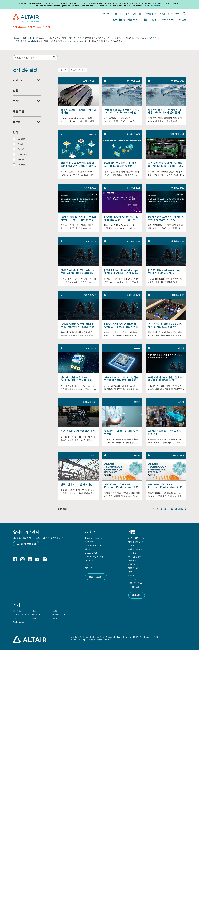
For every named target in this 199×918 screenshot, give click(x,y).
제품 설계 (132, 560)
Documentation (92, 553)
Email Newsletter (59, 614)
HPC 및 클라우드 (135, 556)
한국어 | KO (173, 14)
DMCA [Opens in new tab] (135, 637)
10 (172, 509)
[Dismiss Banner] (185, 4)
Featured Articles (93, 545)
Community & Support (95, 556)
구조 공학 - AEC (135, 583)
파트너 (35, 611)
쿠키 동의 (157, 637)
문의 (141, 13)
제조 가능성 (133, 568)
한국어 (63, 69)
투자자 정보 (124, 13)
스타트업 (88, 564)
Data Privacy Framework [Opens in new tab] (105, 637)
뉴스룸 (54, 611)
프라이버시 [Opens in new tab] (90, 637)
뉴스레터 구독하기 (26, 544)
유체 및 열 (132, 553)
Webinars (89, 541)
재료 (130, 571)
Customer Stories (93, 538)
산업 (154, 19)
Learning (89, 560)
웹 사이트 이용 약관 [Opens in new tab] (78, 637)
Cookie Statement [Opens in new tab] (124, 637)
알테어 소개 (17, 611)
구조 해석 (132, 579)
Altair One (167, 19)
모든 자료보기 (96, 576)
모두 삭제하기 (78, 69)
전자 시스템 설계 (135, 549)
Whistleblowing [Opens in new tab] (146, 637)
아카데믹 (88, 568)
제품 (145, 19)
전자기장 (132, 545)
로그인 (162, 13)
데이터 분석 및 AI (135, 541)
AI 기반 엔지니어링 (136, 538)
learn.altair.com (76, 41)
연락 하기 (55, 618)
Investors (36, 614)
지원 (115, 13)
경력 (134, 13)
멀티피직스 (132, 575)
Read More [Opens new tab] (155, 6)
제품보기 (136, 595)
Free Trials (105, 13)
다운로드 (88, 549)
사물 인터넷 (133, 564)
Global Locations (21, 614)
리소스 (182, 19)
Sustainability (19, 622)
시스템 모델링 (134, 586)
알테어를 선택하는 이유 (125, 19)
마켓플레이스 (151, 13)
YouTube (32, 41)
